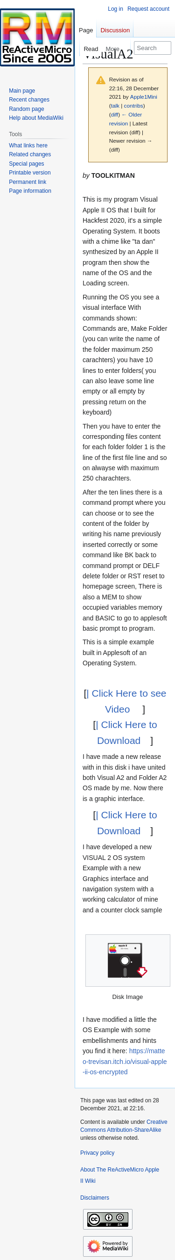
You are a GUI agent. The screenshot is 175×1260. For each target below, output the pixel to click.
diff (114, 114)
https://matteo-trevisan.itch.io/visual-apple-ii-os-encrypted (125, 1061)
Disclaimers (94, 1197)
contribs (133, 105)
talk (115, 105)
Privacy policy (97, 1153)
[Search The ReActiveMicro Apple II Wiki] (152, 48)
